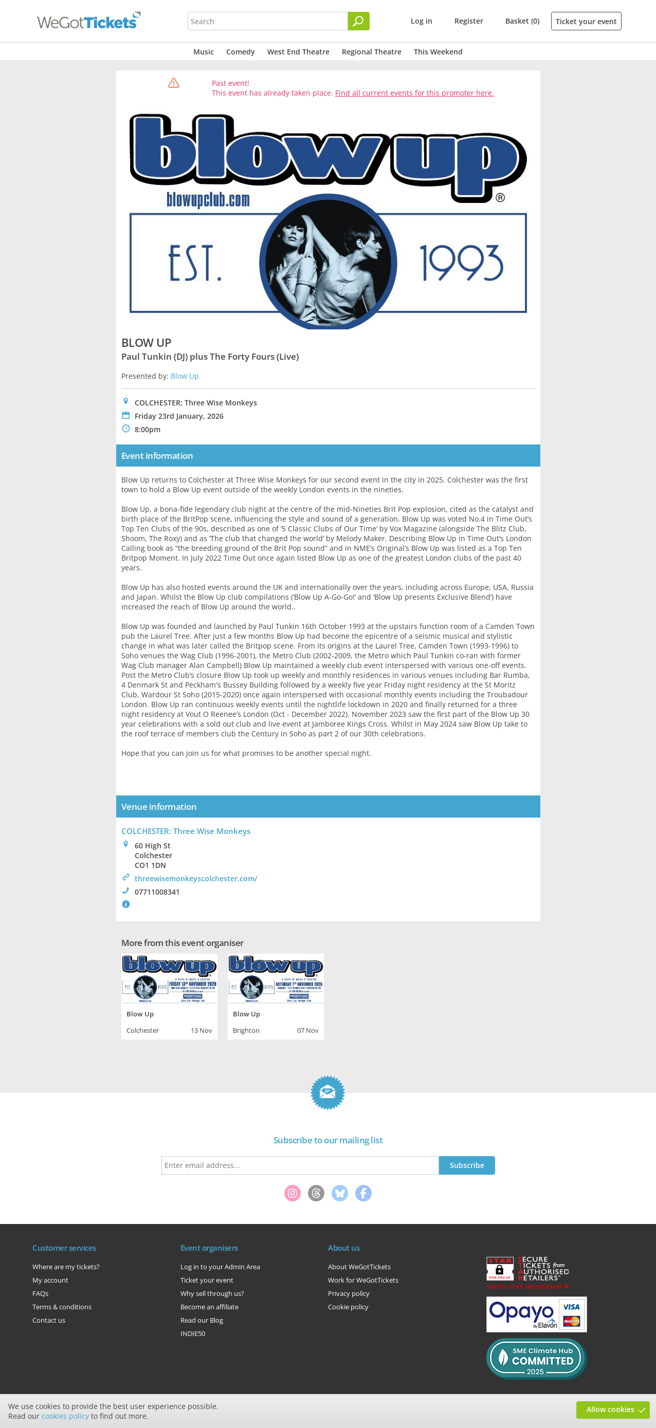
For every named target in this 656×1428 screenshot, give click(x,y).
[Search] (359, 21)
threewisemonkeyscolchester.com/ (196, 878)
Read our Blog (201, 1320)
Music (203, 52)
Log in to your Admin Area (220, 1266)
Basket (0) (522, 21)
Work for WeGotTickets (363, 1280)
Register (468, 21)
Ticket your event (586, 21)
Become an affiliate (209, 1306)
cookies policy (65, 1416)
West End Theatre (298, 52)
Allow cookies (610, 1409)
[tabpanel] (169, 995)
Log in (421, 21)
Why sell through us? (212, 1293)
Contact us (48, 1320)
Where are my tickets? (66, 1266)
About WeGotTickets (359, 1266)
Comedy (240, 52)
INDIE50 (192, 1333)
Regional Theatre (372, 52)
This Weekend (438, 52)
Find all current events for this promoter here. (414, 93)
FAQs (40, 1293)
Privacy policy (349, 1293)
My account (50, 1280)
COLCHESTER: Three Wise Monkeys (185, 831)
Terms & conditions (62, 1306)
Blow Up (185, 376)
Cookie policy (348, 1306)
